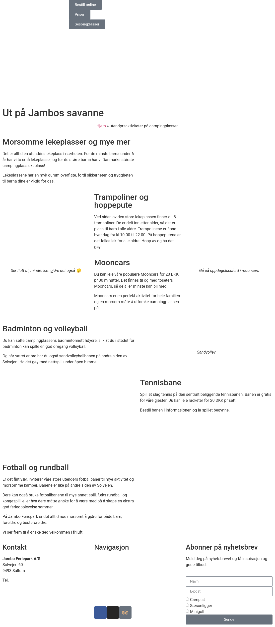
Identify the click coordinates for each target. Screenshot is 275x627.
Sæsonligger (201, 605)
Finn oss (101, 558)
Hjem (101, 126)
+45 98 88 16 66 (24, 580)
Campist (197, 599)
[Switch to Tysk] (163, 5)
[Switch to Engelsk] (153, 5)
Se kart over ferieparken (115, 564)
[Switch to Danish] (144, 5)
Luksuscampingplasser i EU (118, 576)
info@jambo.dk (15, 586)
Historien (102, 582)
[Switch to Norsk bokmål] (172, 5)
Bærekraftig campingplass (117, 570)
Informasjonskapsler (112, 594)
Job (97, 588)
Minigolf (197, 611)
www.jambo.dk (15, 592)
